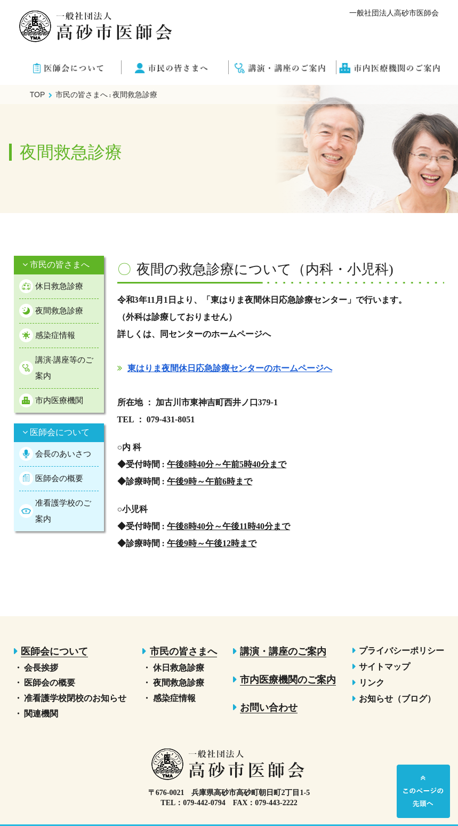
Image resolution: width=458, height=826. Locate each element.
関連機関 (41, 713)
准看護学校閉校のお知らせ (75, 698)
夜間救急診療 (59, 310)
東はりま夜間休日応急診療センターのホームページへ (229, 368)
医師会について (56, 432)
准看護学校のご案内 (63, 510)
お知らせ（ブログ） (397, 698)
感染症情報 (55, 335)
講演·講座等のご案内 (64, 367)
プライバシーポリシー (401, 650)
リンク (371, 682)
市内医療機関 (59, 400)
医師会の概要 (59, 478)
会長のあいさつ (63, 453)
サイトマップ (384, 666)
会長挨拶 (41, 667)
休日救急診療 (59, 285)
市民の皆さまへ (56, 264)
